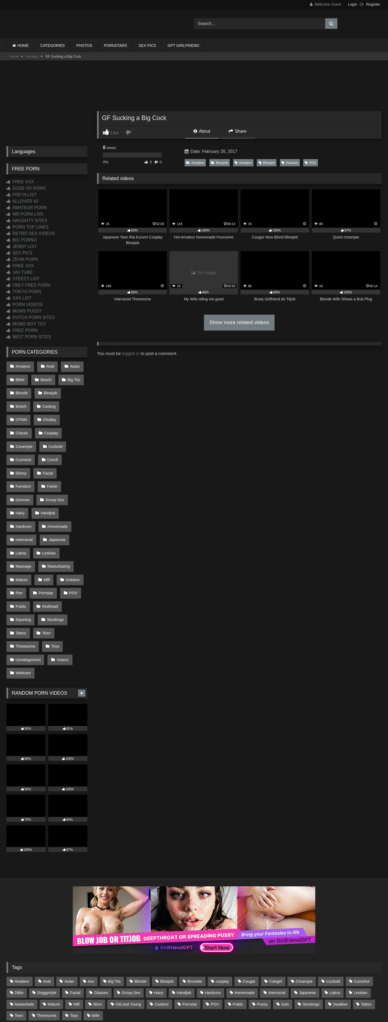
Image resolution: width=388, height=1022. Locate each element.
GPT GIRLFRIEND (183, 45)
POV (310, 163)
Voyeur (61, 605)
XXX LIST (19, 298)
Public (20, 559)
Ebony (46, 445)
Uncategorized (27, 605)
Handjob (46, 479)
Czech (20, 445)
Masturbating (57, 525)
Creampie (52, 423)
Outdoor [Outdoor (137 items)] (162, 946)
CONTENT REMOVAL (221, 998)
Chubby (22, 411)
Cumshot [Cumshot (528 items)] (361, 923)
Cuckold (22, 434)
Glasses (290, 163)
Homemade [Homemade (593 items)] (244, 935)
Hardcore (23, 491)
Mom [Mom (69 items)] (97, 946)
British (20, 400)
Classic (50, 411)
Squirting (23, 571)
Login (352, 4)
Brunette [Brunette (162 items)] (195, 923)
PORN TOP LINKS (27, 227)
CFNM (74, 400)
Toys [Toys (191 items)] (74, 957)
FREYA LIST (21, 194)
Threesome (25, 593)
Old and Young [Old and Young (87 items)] (128, 946)
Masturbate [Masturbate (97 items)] (24, 946)
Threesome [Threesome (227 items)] (46, 957)
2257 (186, 998)
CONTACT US (159, 998)
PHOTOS (84, 45)
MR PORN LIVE (24, 214)
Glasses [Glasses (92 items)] (101, 935)
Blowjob (219, 163)
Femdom (23, 457)
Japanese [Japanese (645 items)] (307, 935)
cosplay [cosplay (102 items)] (222, 923)
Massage (23, 525)
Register (373, 4)
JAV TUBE (19, 272)
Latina (20, 514)
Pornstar (44, 548)
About (201, 131)
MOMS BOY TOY (26, 324)
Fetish (51, 457)
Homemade (56, 491)
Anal (49, 366)
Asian (72, 366)
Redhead (48, 559)
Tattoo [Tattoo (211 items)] (366, 946)
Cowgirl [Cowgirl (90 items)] (275, 923)
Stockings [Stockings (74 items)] (311, 946)
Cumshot (52, 434)
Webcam (23, 616)
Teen (45, 582)
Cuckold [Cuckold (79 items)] (333, 923)
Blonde (21, 389)
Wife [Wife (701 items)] (95, 957)
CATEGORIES (52, 45)
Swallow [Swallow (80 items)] (340, 946)
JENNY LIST (21, 246)
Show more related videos (239, 322)
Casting (47, 400)
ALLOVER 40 (22, 201)
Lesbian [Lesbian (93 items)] (360, 935)
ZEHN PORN (22, 259)
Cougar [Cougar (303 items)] (249, 923)
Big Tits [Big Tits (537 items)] (114, 923)
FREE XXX (20, 182)
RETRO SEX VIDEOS (30, 233)
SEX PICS (147, 45)
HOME (23, 45)
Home (14, 56)
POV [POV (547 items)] (215, 946)
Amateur (32, 56)
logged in (131, 353)
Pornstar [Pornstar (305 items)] (189, 946)
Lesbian (47, 514)
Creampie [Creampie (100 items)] (304, 923)
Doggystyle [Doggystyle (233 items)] (46, 935)
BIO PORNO (21, 240)
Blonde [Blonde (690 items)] (140, 923)
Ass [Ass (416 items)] (91, 923)
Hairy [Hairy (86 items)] (158, 935)
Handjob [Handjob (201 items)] (184, 935)
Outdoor (70, 537)
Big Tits (71, 377)
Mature (21, 537)
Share (238, 131)
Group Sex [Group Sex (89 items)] (131, 935)
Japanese (55, 502)
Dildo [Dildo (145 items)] (19, 935)
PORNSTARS (115, 45)
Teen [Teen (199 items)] (19, 957)
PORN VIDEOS (24, 304)
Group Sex (53, 468)
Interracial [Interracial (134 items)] (276, 935)
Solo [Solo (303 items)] (285, 946)
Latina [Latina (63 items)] (335, 935)
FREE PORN (22, 330)
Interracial (23, 502)
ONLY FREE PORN (28, 285)
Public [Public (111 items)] (238, 946)
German (22, 468)
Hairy (20, 479)
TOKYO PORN (23, 291)
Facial (72, 445)
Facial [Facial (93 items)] (75, 935)
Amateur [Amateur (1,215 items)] (22, 923)
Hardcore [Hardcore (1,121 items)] (213, 935)
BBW (19, 377)
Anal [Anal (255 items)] (47, 923)
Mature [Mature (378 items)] (54, 946)
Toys (54, 593)
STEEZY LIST (23, 278)
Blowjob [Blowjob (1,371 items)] (167, 923)
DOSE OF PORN (26, 188)
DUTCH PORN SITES (30, 317)
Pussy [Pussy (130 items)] (262, 946)
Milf (45, 537)
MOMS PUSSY (24, 311)
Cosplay (22, 423)
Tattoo (20, 582)
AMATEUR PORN (26, 207)
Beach (44, 377)
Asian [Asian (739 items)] (69, 923)
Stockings (54, 571)
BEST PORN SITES (28, 337)
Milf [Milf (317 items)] (76, 946)
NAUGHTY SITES (26, 220)
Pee (18, 548)
